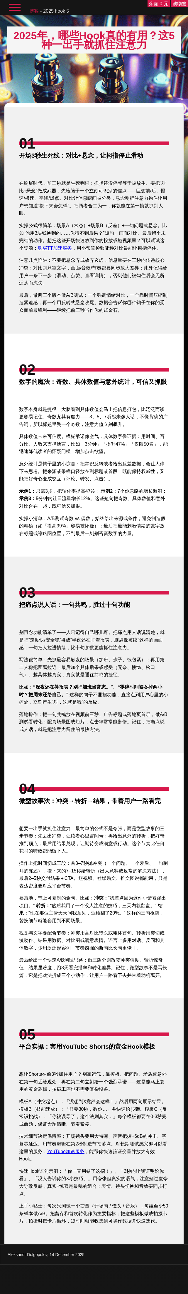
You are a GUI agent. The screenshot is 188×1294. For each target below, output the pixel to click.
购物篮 (179, 3)
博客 (34, 11)
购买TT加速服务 (55, 248)
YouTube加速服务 (65, 1151)
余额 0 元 (158, 3)
